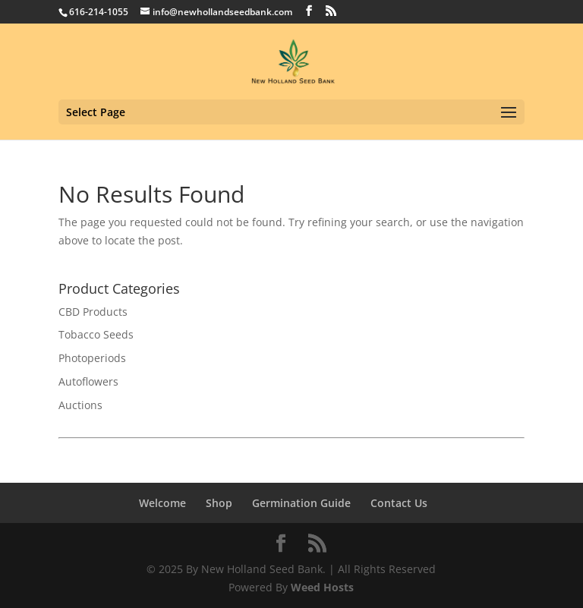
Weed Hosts (322, 587)
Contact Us (398, 503)
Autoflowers (88, 381)
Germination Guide (301, 503)
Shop (219, 503)
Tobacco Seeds (96, 334)
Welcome (162, 503)
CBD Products (93, 311)
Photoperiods (92, 358)
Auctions (80, 405)
